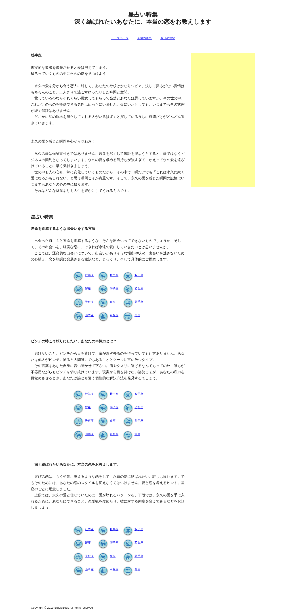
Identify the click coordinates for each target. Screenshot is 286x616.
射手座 (132, 302)
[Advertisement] (223, 120)
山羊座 (83, 315)
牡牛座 (107, 275)
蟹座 (81, 288)
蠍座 (106, 302)
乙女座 (132, 288)
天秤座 (83, 302)
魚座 (130, 315)
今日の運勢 (167, 38)
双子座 (132, 275)
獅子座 (107, 288)
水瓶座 (107, 315)
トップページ (119, 38)
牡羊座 (83, 275)
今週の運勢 (144, 38)
